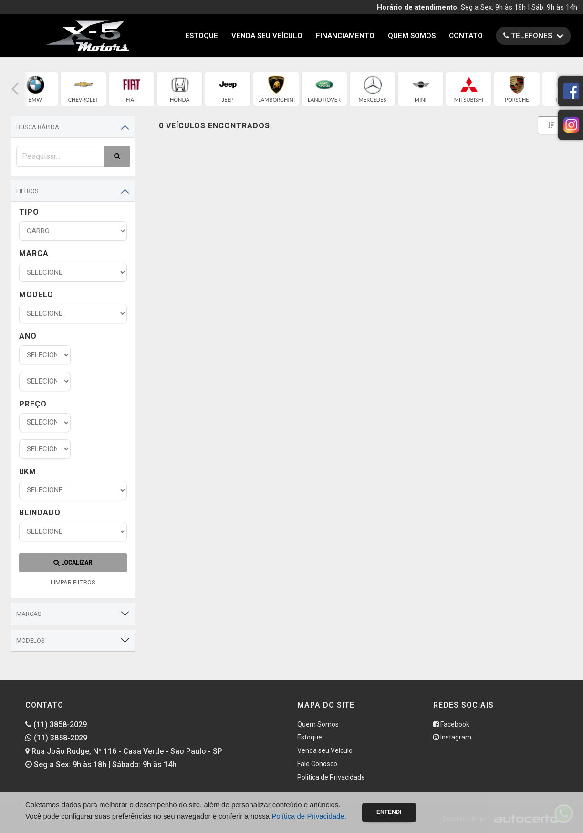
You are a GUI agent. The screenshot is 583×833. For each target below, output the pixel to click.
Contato (466, 35)
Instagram (452, 737)
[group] (35, 89)
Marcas (29, 613)
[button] (15, 89)
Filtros (27, 191)
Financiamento (345, 35)
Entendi (389, 812)
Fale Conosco (317, 764)
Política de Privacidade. (308, 816)
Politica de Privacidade (331, 777)
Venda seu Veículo (266, 35)
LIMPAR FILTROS (73, 582)
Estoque (201, 35)
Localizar (72, 562)
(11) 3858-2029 (56, 724)
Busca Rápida (37, 127)
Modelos (30, 640)
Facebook (451, 724)
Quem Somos (412, 35)
